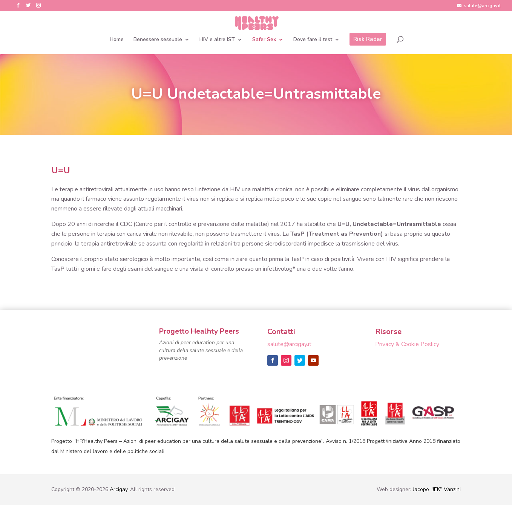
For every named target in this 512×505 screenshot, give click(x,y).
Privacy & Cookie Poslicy (407, 344)
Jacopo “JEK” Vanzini (437, 489)
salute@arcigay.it (479, 6)
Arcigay (118, 489)
